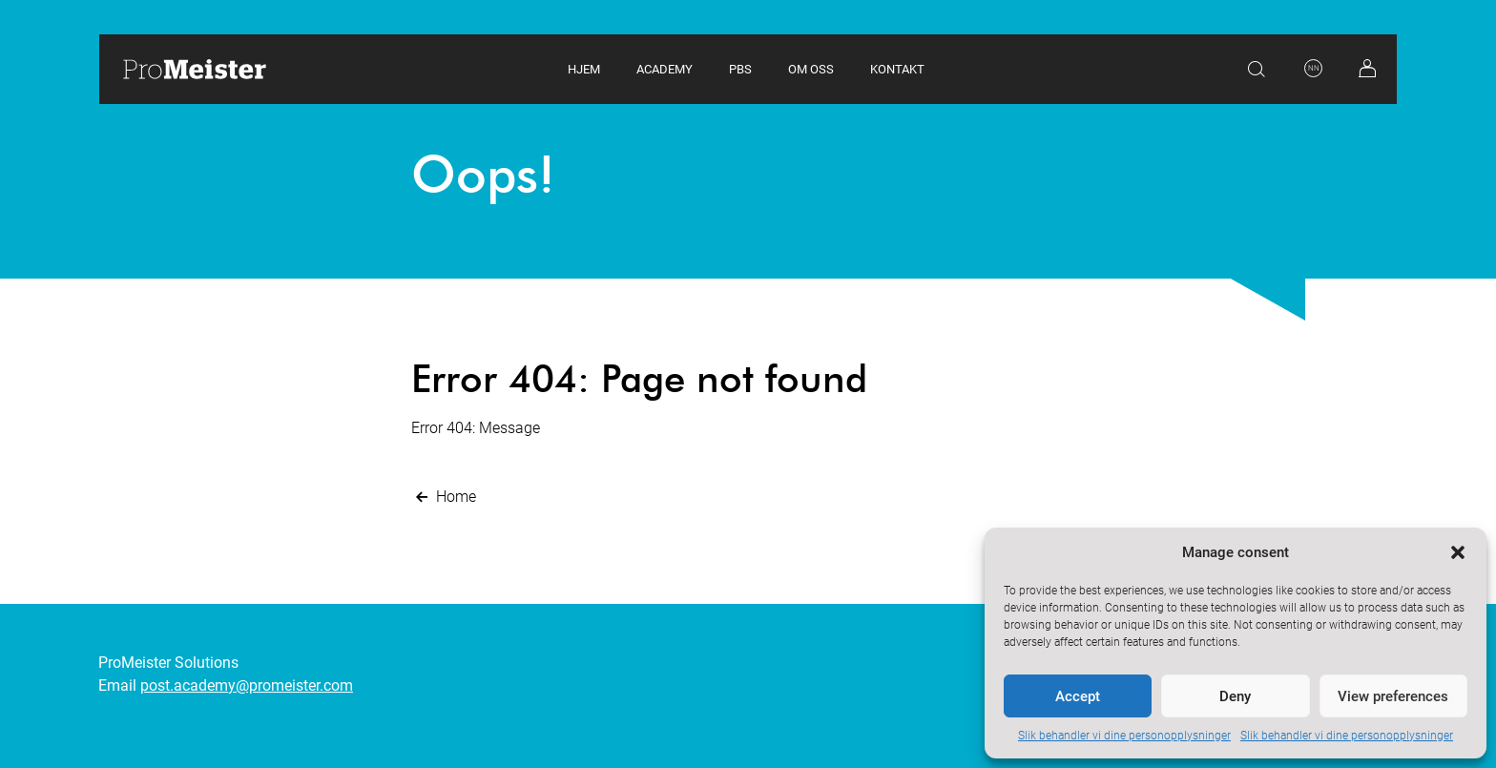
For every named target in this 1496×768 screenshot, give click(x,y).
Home (443, 497)
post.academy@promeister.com (246, 685)
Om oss (811, 69)
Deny (1235, 696)
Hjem (584, 69)
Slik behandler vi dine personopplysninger (1124, 735)
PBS (740, 69)
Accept (1077, 696)
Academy (664, 69)
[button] (1457, 552)
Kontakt (897, 69)
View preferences (1393, 696)
